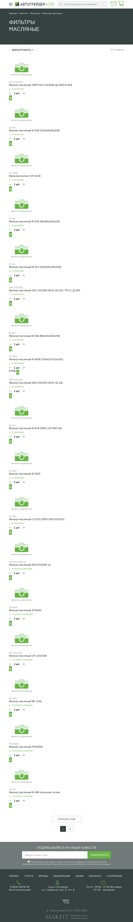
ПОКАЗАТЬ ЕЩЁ (66, 819)
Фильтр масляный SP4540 (25, 610)
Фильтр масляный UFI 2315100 (28, 655)
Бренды (43, 876)
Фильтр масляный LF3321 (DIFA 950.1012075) (36, 519)
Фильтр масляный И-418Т (24, 473)
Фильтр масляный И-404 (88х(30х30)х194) (34, 335)
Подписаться (99, 855)
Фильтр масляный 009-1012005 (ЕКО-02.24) (36, 382)
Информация (62, 876)
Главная (13, 13)
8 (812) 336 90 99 (19, 886)
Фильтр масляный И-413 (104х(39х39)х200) (35, 267)
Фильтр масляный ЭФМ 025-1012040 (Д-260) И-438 (40, 84)
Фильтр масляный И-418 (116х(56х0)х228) (34, 130)
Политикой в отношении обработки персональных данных (81, 864)
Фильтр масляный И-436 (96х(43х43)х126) (34, 221)
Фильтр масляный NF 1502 (25, 701)
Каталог (24, 13)
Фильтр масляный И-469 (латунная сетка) (34, 792)
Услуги (28, 876)
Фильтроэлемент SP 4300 (24, 176)
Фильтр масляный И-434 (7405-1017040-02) (35, 428)
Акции (79, 876)
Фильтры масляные (52, 13)
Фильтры (35, 13)
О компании (114, 876)
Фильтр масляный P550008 (25, 746)
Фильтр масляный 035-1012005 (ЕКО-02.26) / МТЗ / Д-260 (44, 290)
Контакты (95, 876)
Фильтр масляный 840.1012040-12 (30, 564)
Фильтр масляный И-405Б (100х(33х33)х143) (36, 359)
